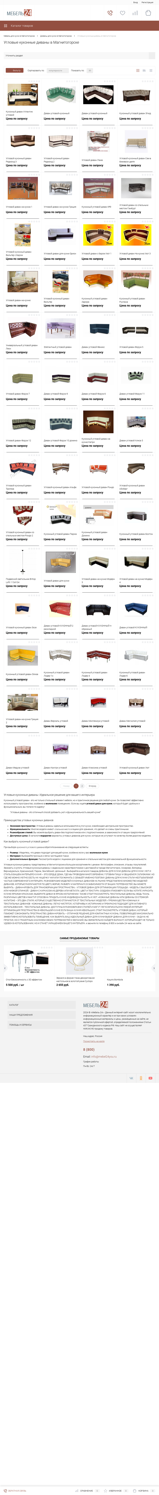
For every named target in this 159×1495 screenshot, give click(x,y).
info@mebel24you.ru (104, 1056)
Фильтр (14, 70)
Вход (135, 2)
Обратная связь (15, 1491)
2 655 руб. (62, 984)
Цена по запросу (16, 118)
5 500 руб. (15, 984)
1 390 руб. (113, 984)
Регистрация (147, 2)
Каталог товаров (18, 25)
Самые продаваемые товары (79, 938)
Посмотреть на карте (93, 1041)
